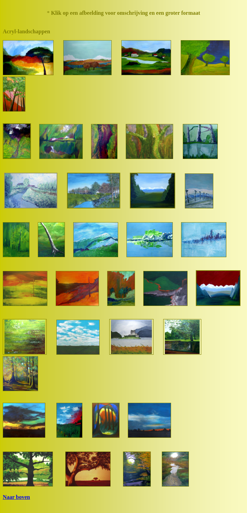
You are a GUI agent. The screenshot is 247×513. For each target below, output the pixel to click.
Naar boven (16, 497)
